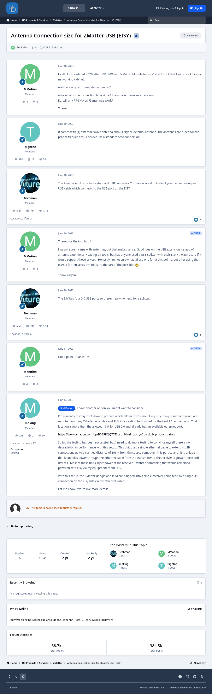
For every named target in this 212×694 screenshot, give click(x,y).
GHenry (86, 620)
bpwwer (15, 620)
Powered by (188, 687)
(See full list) (194, 609)
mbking (30, 423)
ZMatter (57, 47)
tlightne (30, 147)
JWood (96, 620)
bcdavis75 (107, 620)
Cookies (13, 687)
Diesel (36, 620)
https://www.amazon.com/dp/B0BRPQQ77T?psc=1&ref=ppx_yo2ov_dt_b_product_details (117, 434)
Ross (77, 620)
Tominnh (68, 620)
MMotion (22, 47)
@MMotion (66, 408)
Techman (30, 198)
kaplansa (46, 620)
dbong (57, 620)
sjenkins (26, 620)
